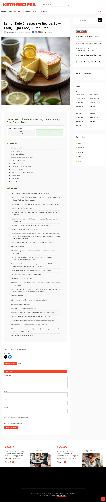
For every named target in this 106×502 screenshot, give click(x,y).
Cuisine (80, 152)
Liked (35, 11)
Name (6, 391)
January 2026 (94, 95)
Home (3, 11)
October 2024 (79, 117)
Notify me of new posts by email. (13, 423)
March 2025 (93, 114)
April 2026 (78, 91)
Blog (10, 11)
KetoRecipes (61, 495)
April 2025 (78, 114)
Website (6, 407)
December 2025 (80, 98)
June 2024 (79, 125)
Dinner (20, 363)
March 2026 (93, 91)
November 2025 (94, 98)
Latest (17, 11)
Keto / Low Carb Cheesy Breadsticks (90, 44)
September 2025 (95, 102)
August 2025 (79, 106)
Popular (26, 11)
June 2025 (79, 110)
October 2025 (79, 102)
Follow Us (9, 462)
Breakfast (81, 147)
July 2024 (92, 121)
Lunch (80, 161)
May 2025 (93, 110)
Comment (7, 376)
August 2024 (79, 121)
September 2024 (95, 117)
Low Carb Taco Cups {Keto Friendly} (89, 62)
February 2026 (80, 95)
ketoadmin (10, 32)
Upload (44, 11)
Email (6, 399)
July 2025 (92, 106)
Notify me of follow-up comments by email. (16, 417)
